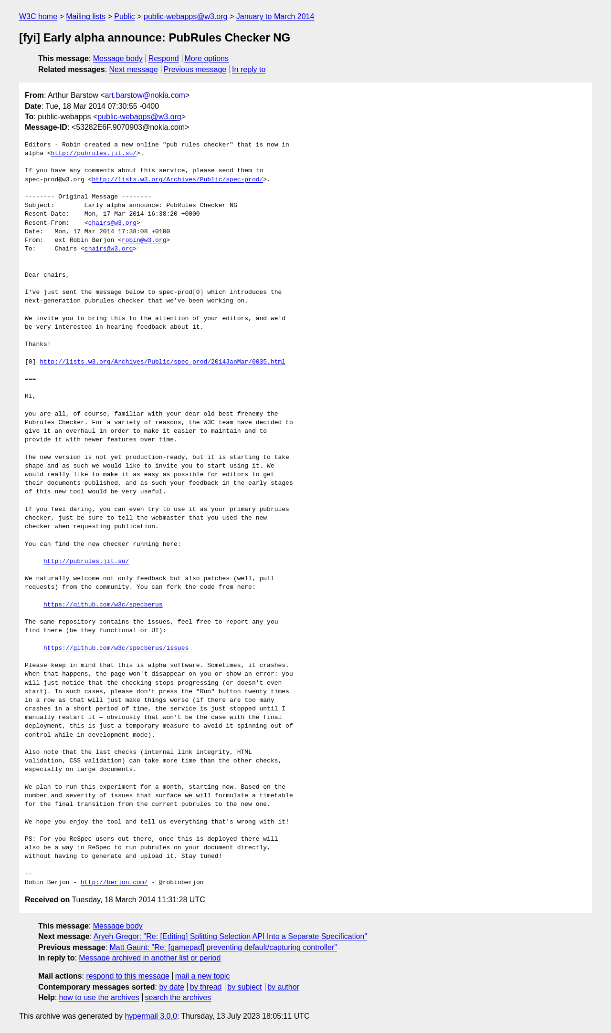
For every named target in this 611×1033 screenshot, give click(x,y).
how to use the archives (99, 997)
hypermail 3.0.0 (151, 1016)
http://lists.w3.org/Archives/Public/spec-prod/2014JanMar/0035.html (162, 362)
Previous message (195, 69)
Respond (163, 58)
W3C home (38, 16)
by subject (244, 987)
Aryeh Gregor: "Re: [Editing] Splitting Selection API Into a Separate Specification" (230, 936)
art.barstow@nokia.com (145, 95)
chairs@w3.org (112, 223)
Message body (118, 58)
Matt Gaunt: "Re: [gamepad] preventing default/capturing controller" (223, 947)
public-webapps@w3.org (185, 16)
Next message (133, 69)
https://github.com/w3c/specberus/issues (116, 648)
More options (207, 58)
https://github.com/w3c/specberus (103, 605)
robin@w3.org (144, 240)
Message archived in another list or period (150, 958)
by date (171, 987)
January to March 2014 (275, 16)
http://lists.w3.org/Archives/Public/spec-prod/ (177, 180)
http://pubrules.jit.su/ (94, 153)
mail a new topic (202, 976)
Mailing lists (85, 16)
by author (283, 987)
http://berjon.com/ (114, 882)
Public (124, 16)
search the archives (178, 997)
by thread (206, 987)
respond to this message (127, 976)
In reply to (248, 69)
